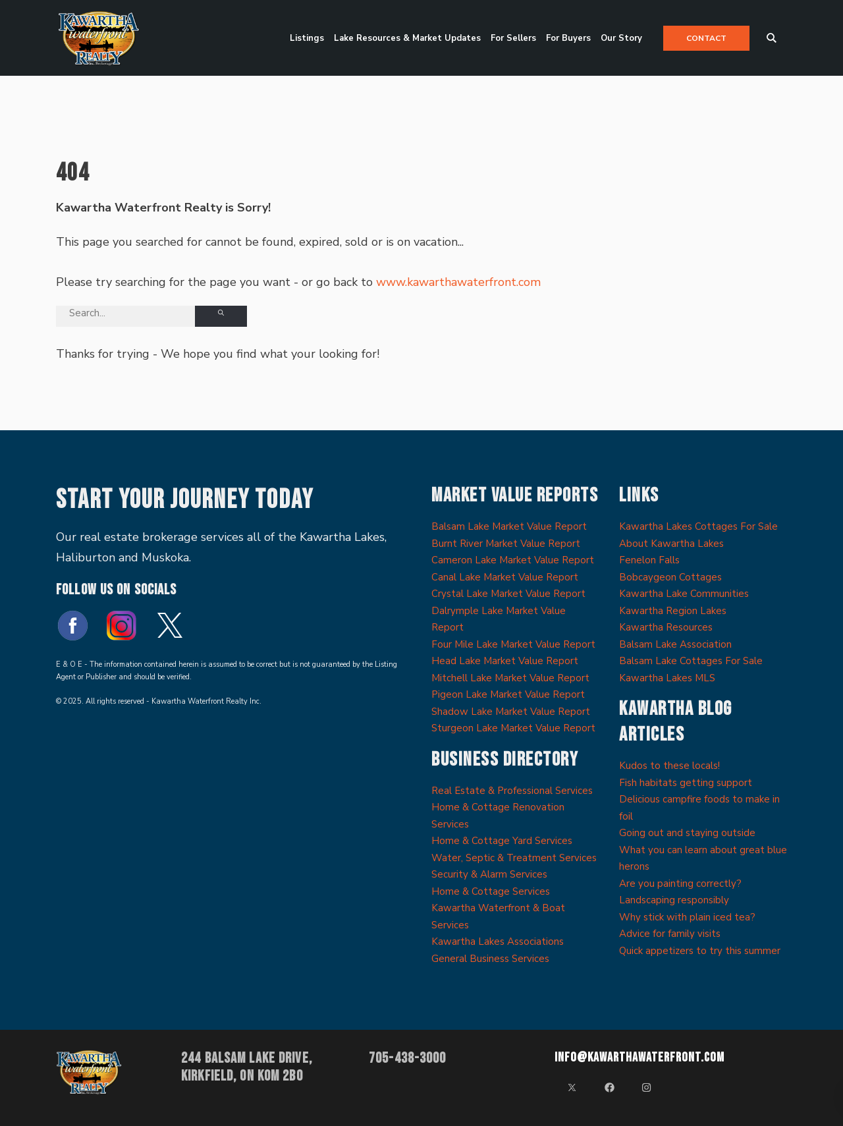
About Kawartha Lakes (671, 543)
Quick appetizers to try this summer (699, 950)
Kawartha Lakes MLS (667, 678)
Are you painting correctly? (680, 883)
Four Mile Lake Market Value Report (513, 644)
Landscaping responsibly (674, 900)
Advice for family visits (670, 933)
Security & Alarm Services (489, 874)
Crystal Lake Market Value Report (508, 593)
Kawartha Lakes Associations (497, 941)
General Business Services (490, 958)
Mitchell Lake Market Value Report (510, 678)
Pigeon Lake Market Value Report (508, 694)
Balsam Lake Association (675, 644)
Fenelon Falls (649, 560)
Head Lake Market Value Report (504, 660)
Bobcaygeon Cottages (670, 577)
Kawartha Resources (666, 627)
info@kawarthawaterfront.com (639, 1057)
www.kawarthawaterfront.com (458, 282)
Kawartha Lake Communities (684, 593)
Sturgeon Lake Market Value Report (513, 728)
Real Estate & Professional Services (512, 790)
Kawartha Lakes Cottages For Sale (698, 526)
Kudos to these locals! (669, 765)
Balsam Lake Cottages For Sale (691, 660)
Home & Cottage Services (490, 891)
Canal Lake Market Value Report (504, 577)
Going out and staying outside (687, 832)
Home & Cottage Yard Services (501, 840)
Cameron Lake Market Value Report (512, 560)
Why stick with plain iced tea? (687, 917)
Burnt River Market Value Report (505, 543)
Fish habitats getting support (685, 782)
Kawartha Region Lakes (672, 610)
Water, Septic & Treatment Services (514, 857)
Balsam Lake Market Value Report (509, 526)
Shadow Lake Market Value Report (510, 711)
